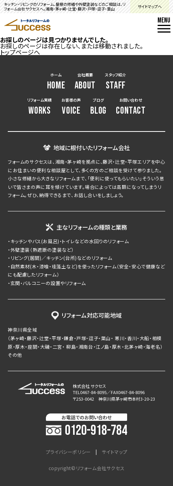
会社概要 (85, 81)
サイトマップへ (150, 6)
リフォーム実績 (39, 107)
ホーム (56, 81)
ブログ (98, 107)
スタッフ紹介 (115, 81)
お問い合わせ (130, 107)
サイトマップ (115, 452)
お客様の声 (71, 107)
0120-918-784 (86, 431)
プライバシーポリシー (68, 452)
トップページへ (20, 52)
